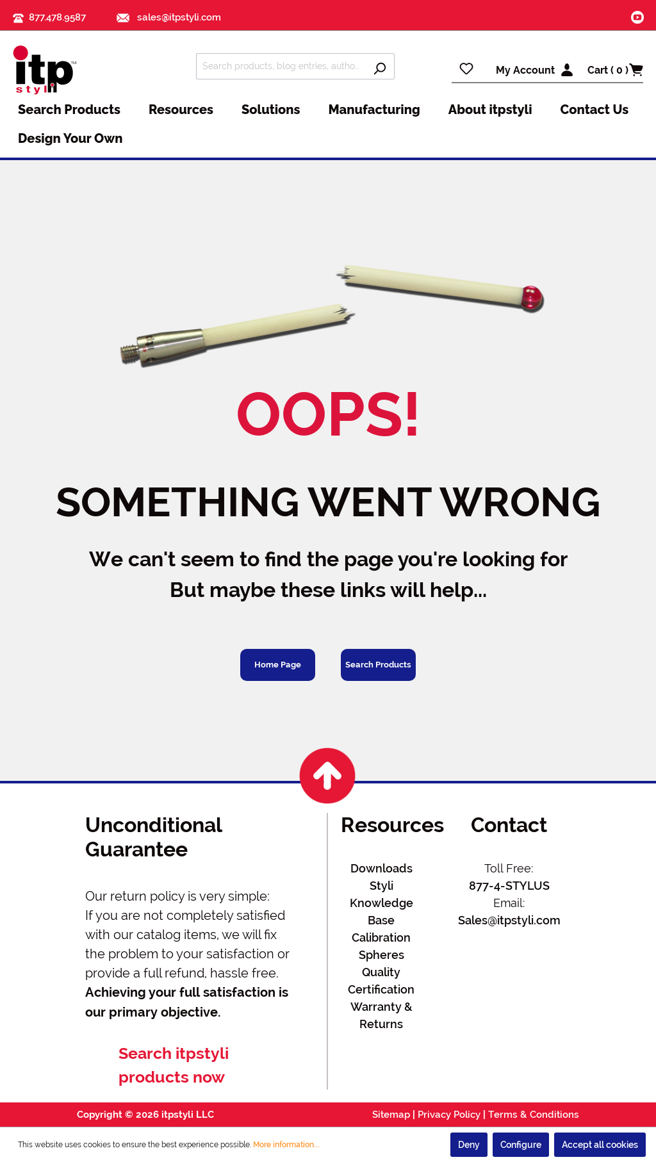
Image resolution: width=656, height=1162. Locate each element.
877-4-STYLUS (509, 885)
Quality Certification (381, 980)
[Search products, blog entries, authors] (280, 66)
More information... (286, 1144)
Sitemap (391, 1114)
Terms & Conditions (533, 1114)
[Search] (380, 66)
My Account (525, 70)
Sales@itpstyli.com (509, 920)
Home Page (277, 664)
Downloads (381, 868)
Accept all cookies (600, 1145)
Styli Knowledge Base (381, 903)
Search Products (378, 664)
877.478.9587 (57, 17)
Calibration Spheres (381, 946)
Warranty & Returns (381, 1015)
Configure (520, 1145)
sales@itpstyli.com (169, 17)
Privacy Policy (449, 1114)
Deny (469, 1145)
